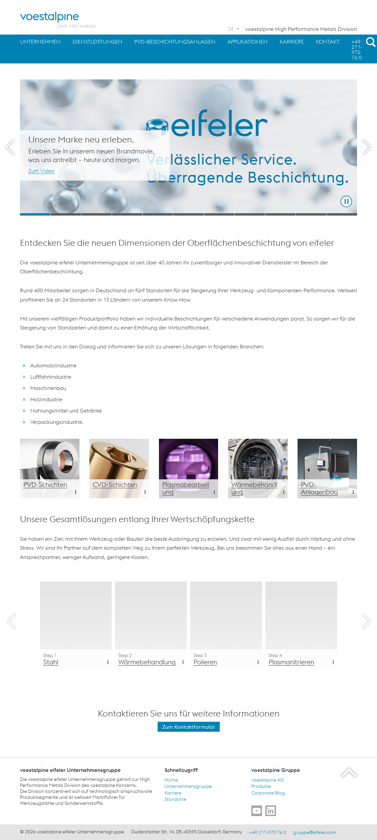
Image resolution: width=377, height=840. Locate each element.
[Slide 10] (311, 214)
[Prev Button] (10, 147)
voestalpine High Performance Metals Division (301, 29)
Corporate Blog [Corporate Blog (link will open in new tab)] (268, 792)
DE (231, 29)
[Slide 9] (280, 214)
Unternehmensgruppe (188, 786)
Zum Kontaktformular (188, 726)
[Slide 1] (35, 214)
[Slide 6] (188, 214)
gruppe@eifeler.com (314, 832)
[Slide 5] (158, 214)
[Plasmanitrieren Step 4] (301, 625)
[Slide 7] (219, 214)
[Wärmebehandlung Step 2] (151, 625)
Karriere (292, 41)
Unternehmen (40, 41)
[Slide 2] (66, 214)
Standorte (175, 799)
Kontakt (327, 41)
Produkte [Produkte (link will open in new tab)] (261, 786)
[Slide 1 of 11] (188, 147)
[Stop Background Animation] (346, 201)
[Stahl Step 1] (76, 625)
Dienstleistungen (97, 41)
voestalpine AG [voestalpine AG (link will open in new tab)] (267, 780)
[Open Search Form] (369, 42)
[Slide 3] (96, 214)
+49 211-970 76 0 (356, 49)
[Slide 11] (342, 214)
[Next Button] (367, 147)
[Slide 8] (250, 214)
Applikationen (247, 41)
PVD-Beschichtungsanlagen (174, 41)
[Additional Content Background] (49, 468)
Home (171, 780)
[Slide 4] (127, 214)
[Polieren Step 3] (226, 625)
